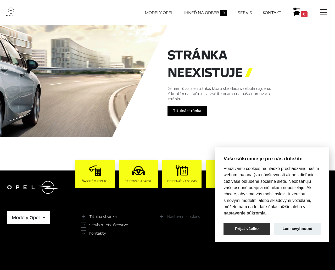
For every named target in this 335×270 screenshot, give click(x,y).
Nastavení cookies (183, 216)
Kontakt (272, 13)
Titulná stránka (187, 110)
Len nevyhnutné (297, 229)
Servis (245, 13)
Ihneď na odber (205, 13)
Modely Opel (159, 13)
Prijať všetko (247, 229)
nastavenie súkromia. (245, 213)
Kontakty (97, 233)
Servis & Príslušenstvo (108, 225)
